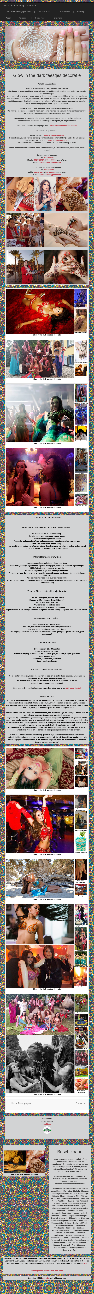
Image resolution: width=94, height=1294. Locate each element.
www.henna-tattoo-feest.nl (58, 140)
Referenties (23, 18)
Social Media (47, 1119)
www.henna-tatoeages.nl (54, 135)
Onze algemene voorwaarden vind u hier (47, 1271)
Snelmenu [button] (58, 18)
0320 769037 (49, 157)
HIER (85, 1263)
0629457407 (39, 172)
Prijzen (8, 18)
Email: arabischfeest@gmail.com (18, 12)
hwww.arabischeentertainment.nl (63, 126)
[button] (21, 1104)
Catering (80, 12)
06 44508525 (51, 172)
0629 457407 (39, 160)
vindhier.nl (47, 1124)
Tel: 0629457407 (44, 12)
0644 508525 (51, 160)
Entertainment (64, 12)
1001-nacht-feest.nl (73, 688)
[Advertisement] (47, 1287)
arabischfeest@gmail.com (50, 162)
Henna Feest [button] (40, 18)
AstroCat (45, 1278)
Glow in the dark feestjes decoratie (19, 5)
